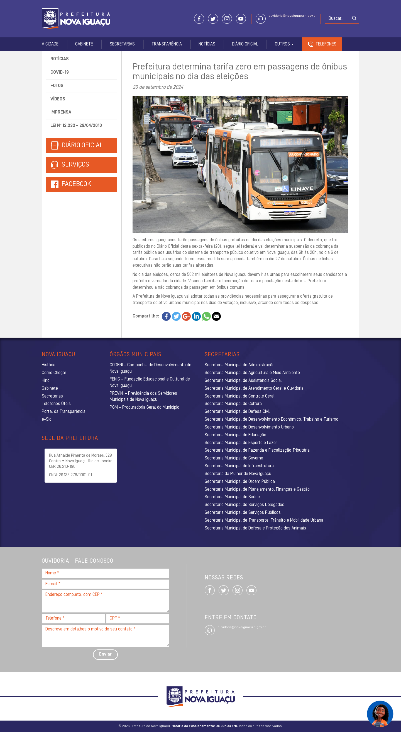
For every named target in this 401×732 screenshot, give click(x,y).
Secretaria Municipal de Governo (234, 458)
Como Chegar (54, 373)
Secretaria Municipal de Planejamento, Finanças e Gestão (257, 489)
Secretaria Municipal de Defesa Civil (237, 412)
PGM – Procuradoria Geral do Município (144, 407)
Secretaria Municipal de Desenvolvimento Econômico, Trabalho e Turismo (271, 419)
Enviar (105, 654)
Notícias (207, 44)
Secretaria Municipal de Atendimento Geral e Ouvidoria (254, 388)
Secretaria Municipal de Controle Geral (240, 396)
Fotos (56, 86)
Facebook (76, 184)
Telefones (326, 44)
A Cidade (50, 44)
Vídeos (57, 99)
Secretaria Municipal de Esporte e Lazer (241, 443)
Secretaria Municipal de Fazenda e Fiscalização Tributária (257, 450)
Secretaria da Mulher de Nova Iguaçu (238, 474)
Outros (284, 44)
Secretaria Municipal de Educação (235, 435)
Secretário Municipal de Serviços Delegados (244, 505)
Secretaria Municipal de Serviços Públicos (243, 513)
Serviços (70, 165)
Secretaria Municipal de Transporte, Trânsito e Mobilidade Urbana (264, 520)
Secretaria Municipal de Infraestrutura (239, 466)
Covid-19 (59, 72)
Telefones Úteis (56, 404)
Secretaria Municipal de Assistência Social (243, 381)
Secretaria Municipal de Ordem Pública (240, 482)
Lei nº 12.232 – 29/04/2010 (76, 126)
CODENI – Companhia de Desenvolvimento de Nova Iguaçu (150, 368)
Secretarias (122, 44)
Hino (46, 381)
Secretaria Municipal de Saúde (232, 497)
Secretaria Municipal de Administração (240, 365)
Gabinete (84, 44)
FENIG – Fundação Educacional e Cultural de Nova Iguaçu (150, 382)
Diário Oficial (245, 44)
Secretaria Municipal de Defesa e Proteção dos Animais (255, 528)
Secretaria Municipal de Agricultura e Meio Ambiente (252, 373)
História (48, 365)
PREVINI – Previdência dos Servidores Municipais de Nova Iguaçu (143, 396)
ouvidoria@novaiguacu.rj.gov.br (292, 16)
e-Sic (47, 419)
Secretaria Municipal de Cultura (233, 404)
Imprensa (60, 112)
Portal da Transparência (63, 412)
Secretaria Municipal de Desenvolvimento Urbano (249, 427)
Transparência (166, 44)
